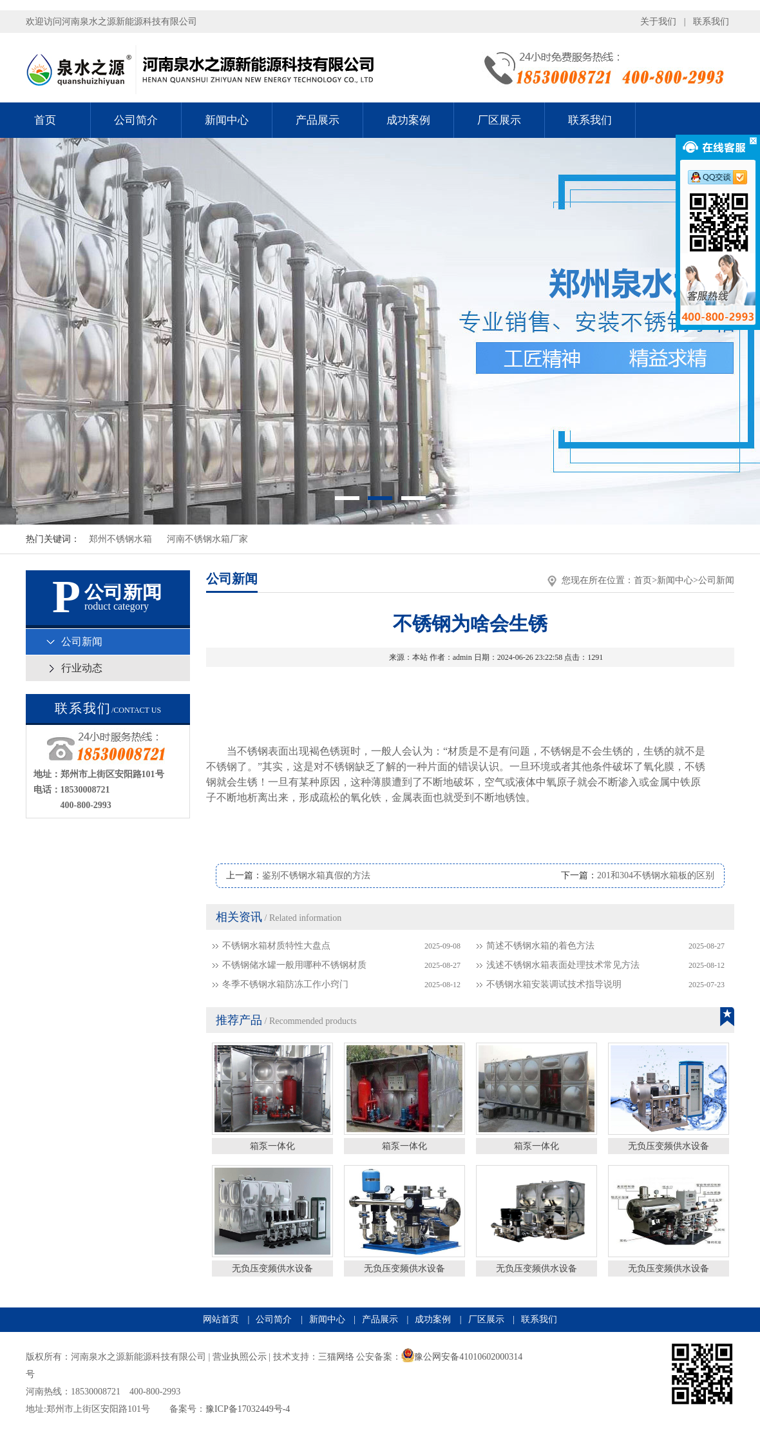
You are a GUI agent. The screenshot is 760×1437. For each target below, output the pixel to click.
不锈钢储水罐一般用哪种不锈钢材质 (294, 965)
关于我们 (658, 21)
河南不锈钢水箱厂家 (207, 539)
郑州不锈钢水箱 (120, 539)
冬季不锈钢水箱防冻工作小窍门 (285, 984)
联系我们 (711, 21)
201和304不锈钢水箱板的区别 (655, 875)
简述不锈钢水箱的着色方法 (540, 945)
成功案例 (408, 120)
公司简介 (136, 120)
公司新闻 (81, 641)
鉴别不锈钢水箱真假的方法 (316, 875)
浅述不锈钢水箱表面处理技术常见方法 (563, 965)
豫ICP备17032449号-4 (247, 1409)
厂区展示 (499, 120)
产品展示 (317, 120)
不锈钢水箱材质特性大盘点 (276, 945)
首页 (45, 120)
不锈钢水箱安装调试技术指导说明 (554, 984)
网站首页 (221, 1319)
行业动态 (81, 667)
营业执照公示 (240, 1357)
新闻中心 (227, 120)
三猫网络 (336, 1357)
